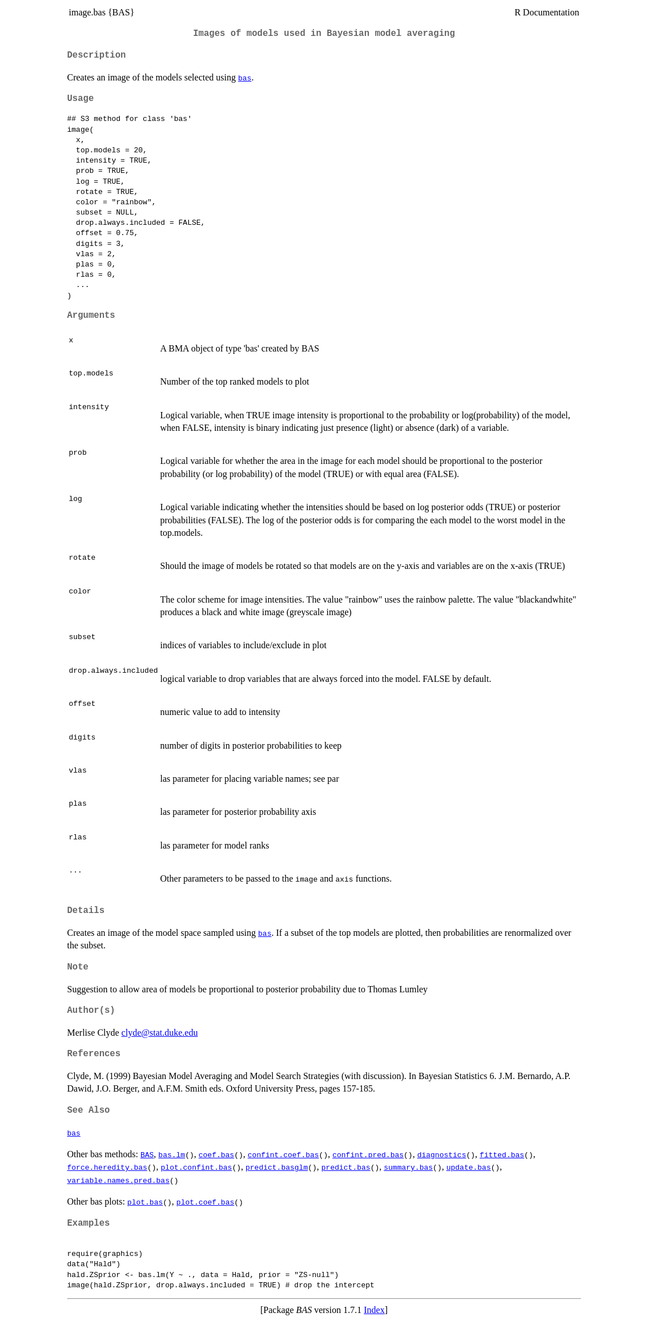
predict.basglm (276, 1167)
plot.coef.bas (205, 1202)
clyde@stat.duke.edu (160, 1032)
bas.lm (171, 1154)
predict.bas (346, 1167)
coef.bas (216, 1154)
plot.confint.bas (196, 1167)
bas (244, 77)
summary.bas (408, 1167)
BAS (147, 1154)
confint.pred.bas (368, 1154)
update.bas (468, 1167)
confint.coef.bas (283, 1154)
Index (374, 1310)
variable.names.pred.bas (118, 1180)
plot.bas (145, 1202)
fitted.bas (502, 1154)
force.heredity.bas (107, 1167)
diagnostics (441, 1154)
